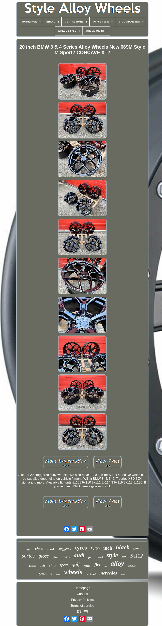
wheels (73, 571)
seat (105, 566)
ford (90, 557)
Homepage (82, 588)
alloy (117, 563)
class (39, 548)
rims (52, 565)
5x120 (95, 549)
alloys (27, 549)
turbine (32, 566)
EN (79, 611)
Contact (82, 594)
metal (123, 574)
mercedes (108, 572)
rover (137, 549)
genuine (46, 573)
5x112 (136, 556)
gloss (43, 556)
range (87, 565)
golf (76, 564)
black (122, 547)
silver (56, 557)
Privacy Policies (82, 600)
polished (132, 566)
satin (58, 574)
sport (64, 565)
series (28, 556)
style (112, 555)
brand (100, 557)
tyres (81, 547)
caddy (66, 557)
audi (79, 555)
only (42, 565)
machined (91, 574)
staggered (64, 549)
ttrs (124, 557)
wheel (50, 549)
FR (86, 611)
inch (107, 548)
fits (97, 564)
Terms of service (82, 605)
